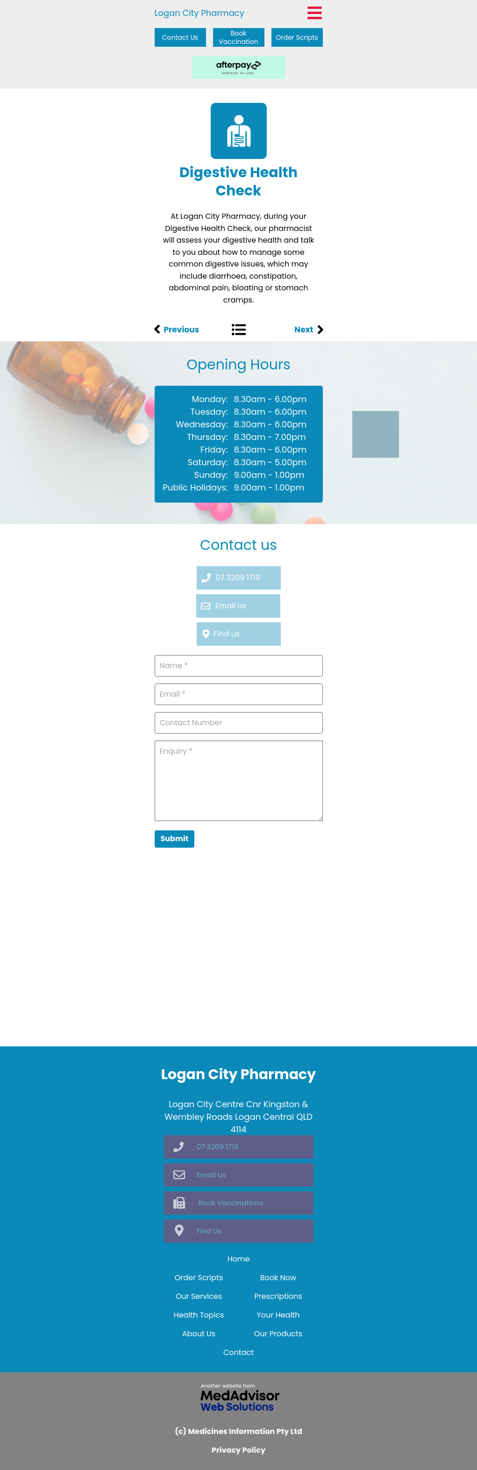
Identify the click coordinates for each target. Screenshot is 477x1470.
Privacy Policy (238, 1450)
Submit (175, 838)
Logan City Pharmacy (199, 13)
